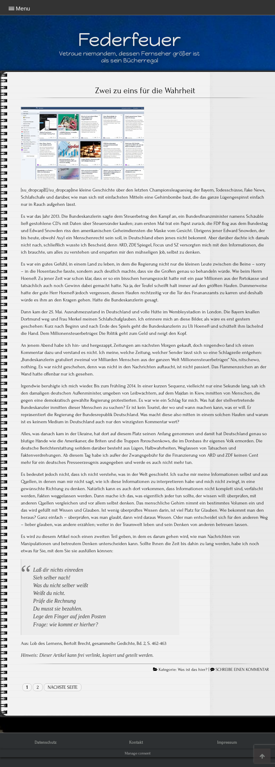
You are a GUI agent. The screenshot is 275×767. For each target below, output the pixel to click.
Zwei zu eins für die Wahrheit (145, 90)
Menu (23, 8)
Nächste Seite (63, 687)
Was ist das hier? (192, 669)
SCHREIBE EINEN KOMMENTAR (242, 669)
